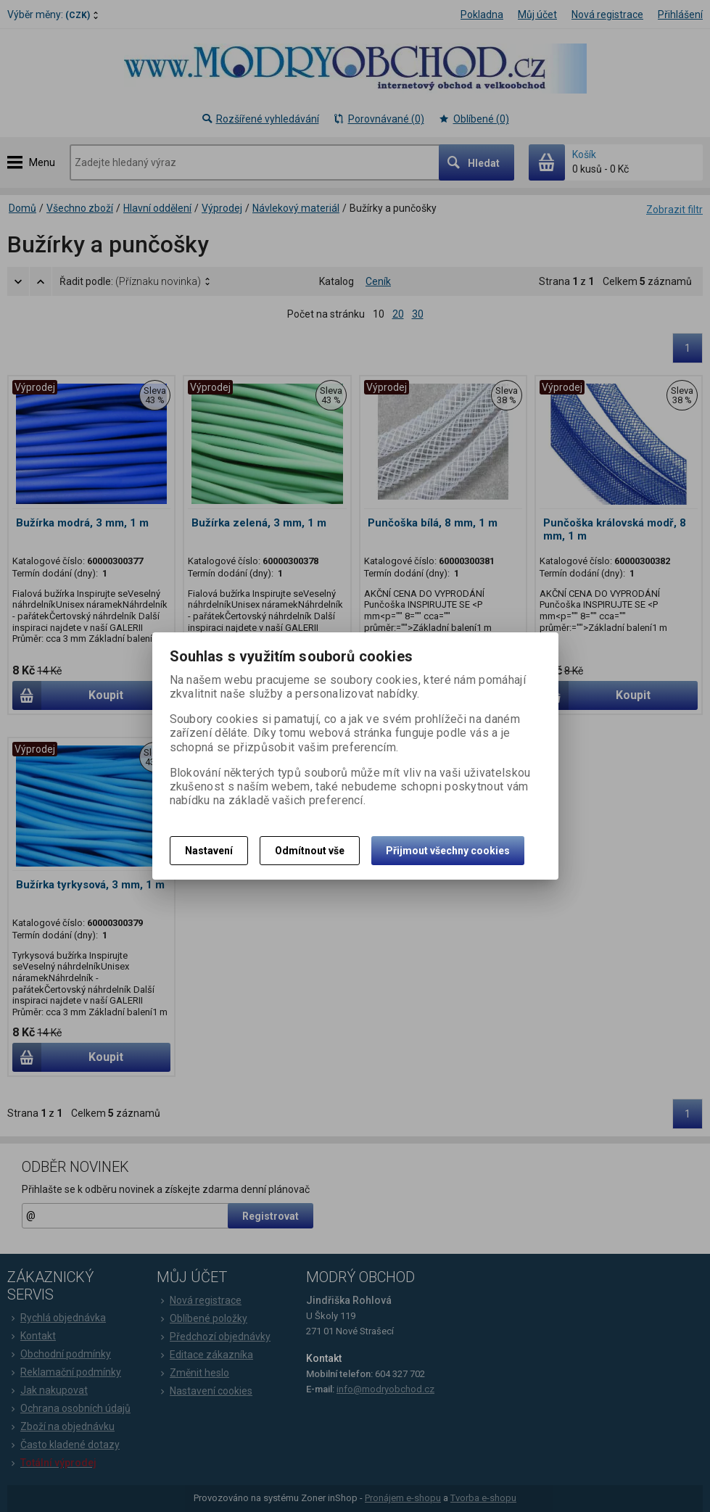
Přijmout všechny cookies (448, 850)
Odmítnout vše (309, 850)
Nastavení (209, 850)
